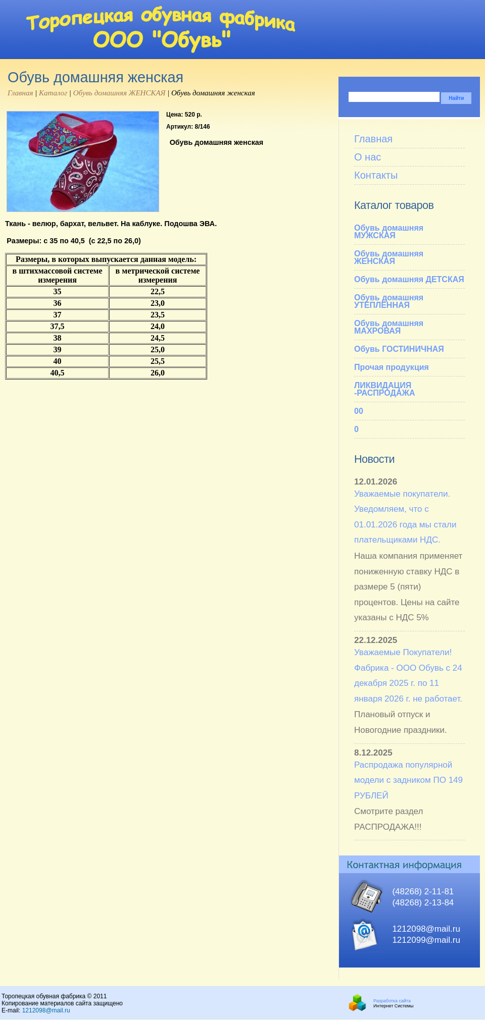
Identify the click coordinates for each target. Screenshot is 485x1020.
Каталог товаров (393, 205)
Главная (20, 93)
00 (358, 411)
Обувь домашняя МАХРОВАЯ (388, 327)
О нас (367, 157)
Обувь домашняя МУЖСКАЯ (388, 232)
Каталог (53, 93)
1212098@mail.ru (46, 1010)
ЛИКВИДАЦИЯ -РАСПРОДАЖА (384, 389)
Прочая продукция (391, 367)
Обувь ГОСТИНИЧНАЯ (399, 349)
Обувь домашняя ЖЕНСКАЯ (119, 93)
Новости (374, 459)
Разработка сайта (392, 1000)
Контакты (376, 175)
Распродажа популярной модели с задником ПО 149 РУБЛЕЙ (408, 780)
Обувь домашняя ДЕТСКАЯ (409, 279)
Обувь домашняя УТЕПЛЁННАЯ (388, 301)
